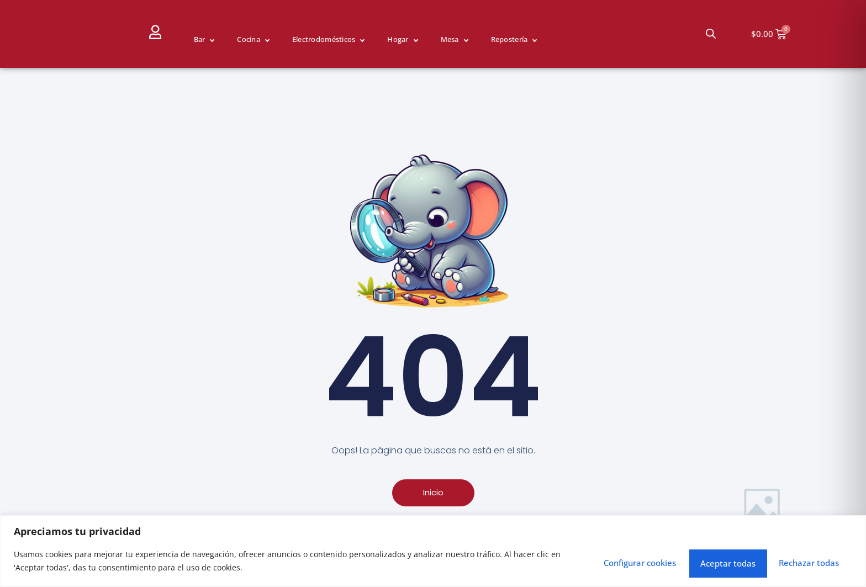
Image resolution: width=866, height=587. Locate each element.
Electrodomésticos (323, 39)
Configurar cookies (575, 560)
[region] (433, 549)
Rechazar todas (694, 560)
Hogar (397, 39)
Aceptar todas (802, 560)
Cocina (248, 39)
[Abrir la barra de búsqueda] (710, 34)
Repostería (509, 39)
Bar (199, 39)
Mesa (450, 39)
